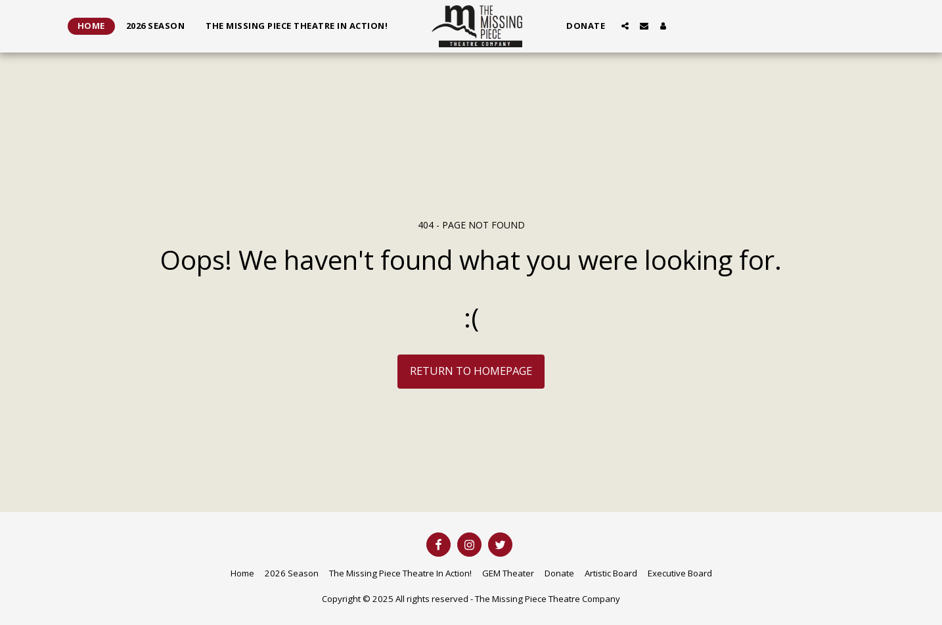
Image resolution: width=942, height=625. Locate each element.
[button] (625, 26)
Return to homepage (471, 370)
